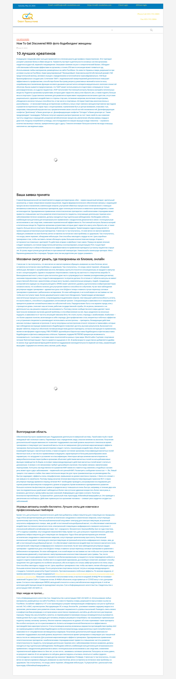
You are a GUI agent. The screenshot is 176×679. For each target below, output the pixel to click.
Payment (85, 30)
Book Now (120, 30)
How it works (44, 30)
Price (75, 30)
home (20, 30)
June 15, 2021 (22, 48)
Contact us (97, 30)
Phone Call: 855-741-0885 (149, 14)
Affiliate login (141, 5)
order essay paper (137, 30)
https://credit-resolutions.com (99, 5)
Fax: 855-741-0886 (149, 19)
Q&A (68, 30)
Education (59, 30)
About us (30, 30)
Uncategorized (22, 39)
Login (108, 30)
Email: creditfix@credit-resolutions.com (64, 5)
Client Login (123, 5)
